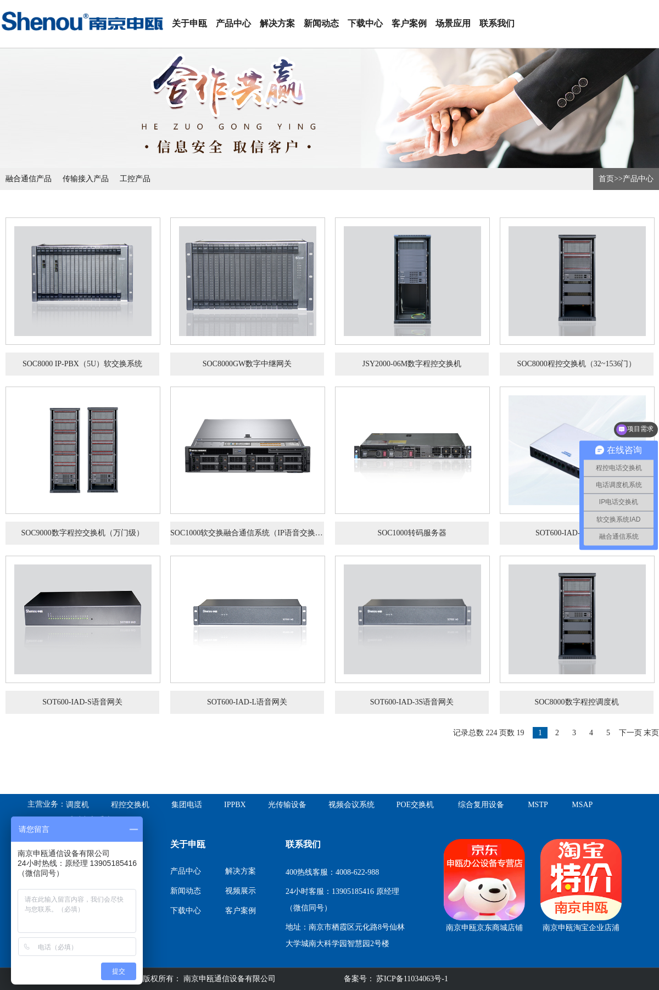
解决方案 (277, 23)
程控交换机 (130, 805)
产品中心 (233, 23)
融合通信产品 (28, 179)
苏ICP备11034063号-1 (411, 979)
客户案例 (409, 23)
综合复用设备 (481, 805)
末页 (651, 733)
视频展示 (240, 891)
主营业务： (46, 804)
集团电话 (186, 805)
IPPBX (235, 805)
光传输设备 (287, 805)
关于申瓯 (189, 23)
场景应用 (453, 23)
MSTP (538, 805)
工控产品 (135, 179)
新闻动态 (321, 23)
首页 (606, 179)
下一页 (630, 733)
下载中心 (365, 23)
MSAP (582, 805)
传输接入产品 (86, 179)
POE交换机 (415, 805)
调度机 (77, 805)
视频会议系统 (351, 805)
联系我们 (497, 23)
